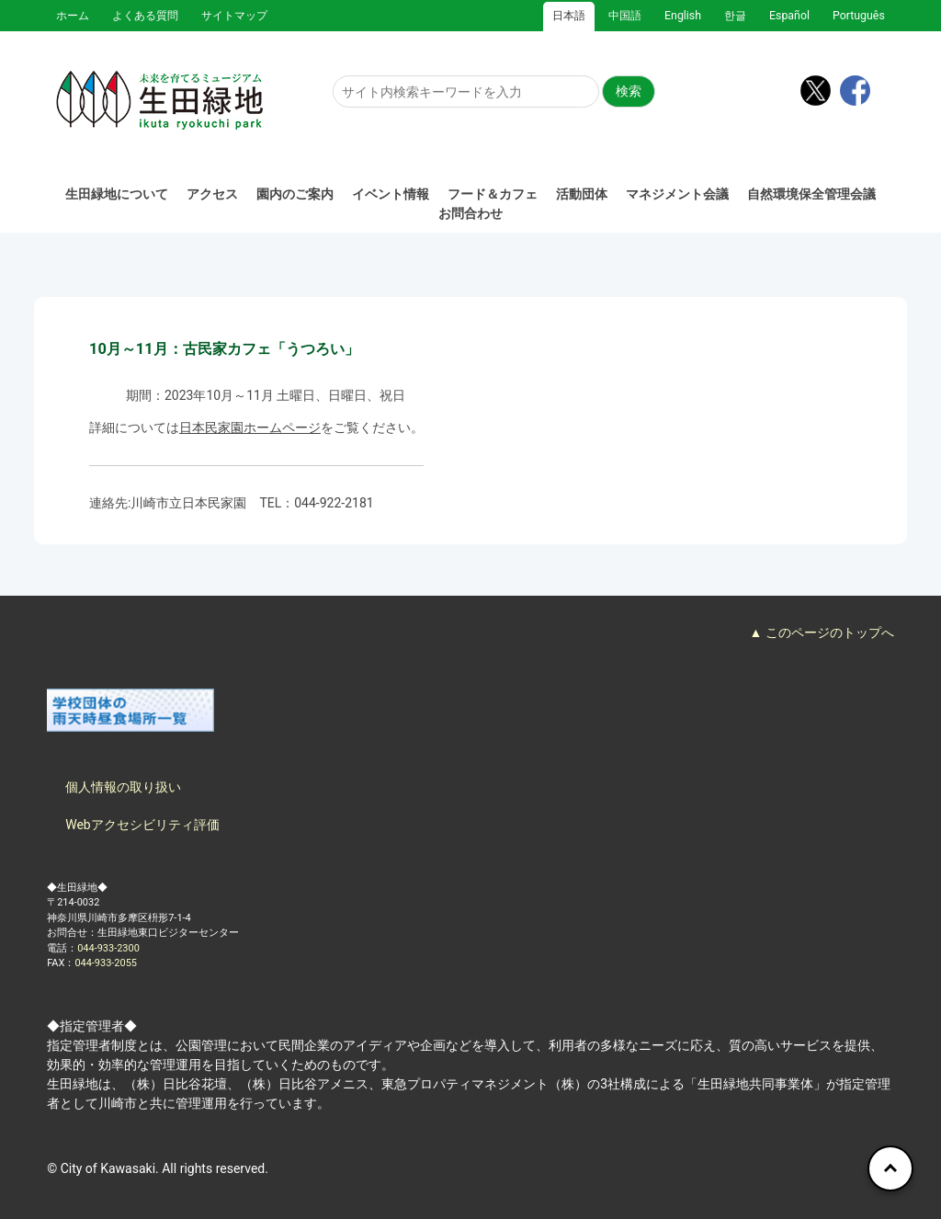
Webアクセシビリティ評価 (142, 824)
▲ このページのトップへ (821, 632)
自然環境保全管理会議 (811, 194)
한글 (735, 15)
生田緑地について (116, 194)
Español (789, 15)
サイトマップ (234, 15)
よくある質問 (145, 15)
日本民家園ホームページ (250, 427)
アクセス (212, 194)
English (682, 15)
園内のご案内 (295, 194)
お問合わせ (470, 213)
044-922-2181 (333, 503)
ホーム (72, 15)
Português (859, 15)
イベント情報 (390, 194)
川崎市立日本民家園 (188, 503)
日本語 (568, 15)
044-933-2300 (108, 948)
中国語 (624, 15)
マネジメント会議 (677, 194)
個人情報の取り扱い (123, 787)
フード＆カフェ (493, 194)
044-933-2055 (105, 963)
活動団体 (581, 194)
